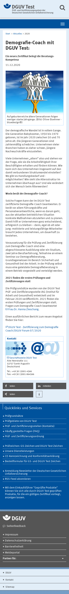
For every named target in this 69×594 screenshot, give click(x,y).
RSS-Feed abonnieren (18, 479)
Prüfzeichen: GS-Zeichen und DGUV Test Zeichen (34, 446)
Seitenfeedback (16, 526)
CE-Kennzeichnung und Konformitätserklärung (32, 456)
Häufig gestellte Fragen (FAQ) (22, 431)
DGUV (8, 573)
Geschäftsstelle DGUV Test (23, 358)
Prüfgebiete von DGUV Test (21, 421)
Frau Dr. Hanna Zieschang (23, 309)
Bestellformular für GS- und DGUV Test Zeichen (32, 461)
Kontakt (9, 580)
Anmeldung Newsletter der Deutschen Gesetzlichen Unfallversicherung (35, 472)
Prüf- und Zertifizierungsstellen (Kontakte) (30, 426)
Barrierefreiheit (14, 546)
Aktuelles (17, 34)
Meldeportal (12, 552)
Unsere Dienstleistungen (19, 451)
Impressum (11, 534)
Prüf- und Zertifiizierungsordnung (24, 436)
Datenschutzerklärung (18, 540)
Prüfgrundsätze (14, 416)
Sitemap (9, 587)
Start (8, 34)
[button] (18, 386)
